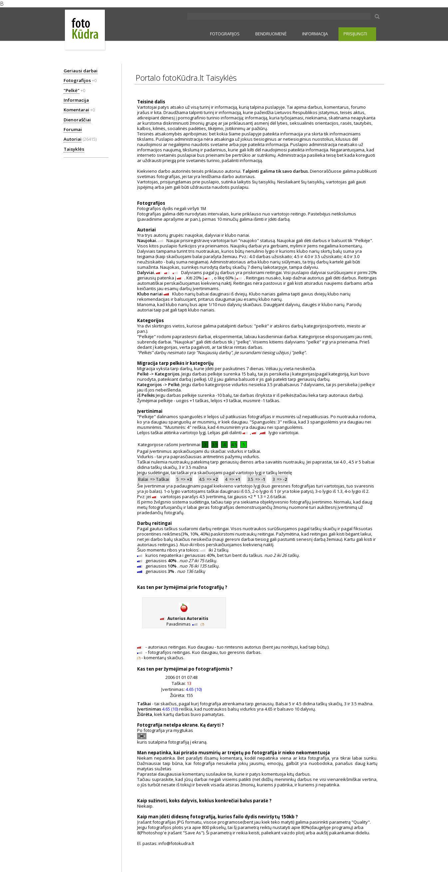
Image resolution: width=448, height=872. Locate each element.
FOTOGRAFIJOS (225, 34)
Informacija (76, 100)
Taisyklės (74, 149)
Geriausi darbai (81, 71)
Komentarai (76, 110)
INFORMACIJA (315, 34)
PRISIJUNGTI (355, 34)
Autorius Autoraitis (187, 618)
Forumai (73, 129)
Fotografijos (77, 80)
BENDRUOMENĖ (271, 34)
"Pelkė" (72, 90)
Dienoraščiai (77, 120)
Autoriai (73, 139)
